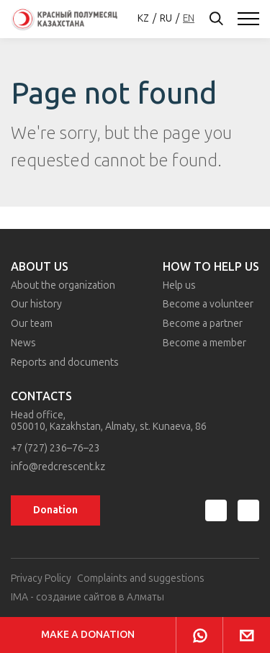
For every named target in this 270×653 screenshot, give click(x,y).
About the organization (63, 285)
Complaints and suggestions (140, 578)
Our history (36, 304)
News (23, 343)
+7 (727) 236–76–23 (55, 448)
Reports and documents (65, 362)
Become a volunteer (208, 304)
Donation (55, 510)
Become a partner (203, 324)
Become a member (204, 343)
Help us (179, 285)
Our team (32, 324)
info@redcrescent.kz (58, 467)
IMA (19, 597)
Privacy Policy (41, 578)
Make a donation (88, 635)
